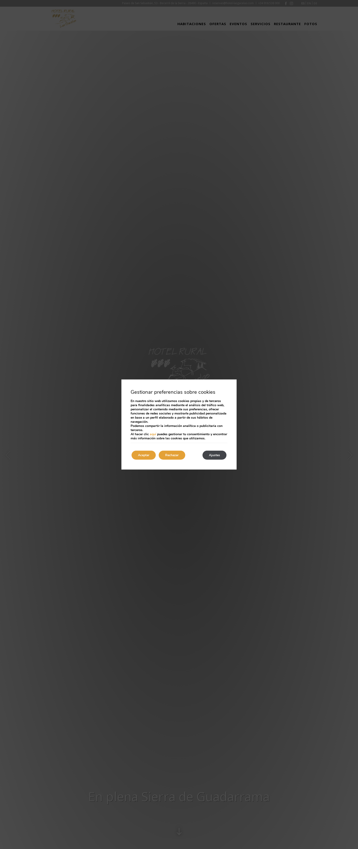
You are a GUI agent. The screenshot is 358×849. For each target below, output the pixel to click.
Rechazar (174, 455)
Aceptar (144, 455)
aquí (153, 434)
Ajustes (214, 455)
